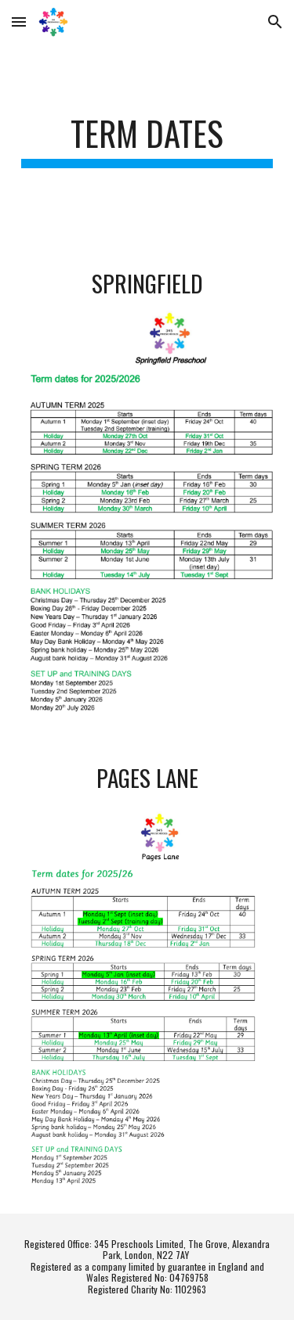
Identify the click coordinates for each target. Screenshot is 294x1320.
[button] (19, 21)
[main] (147, 140)
